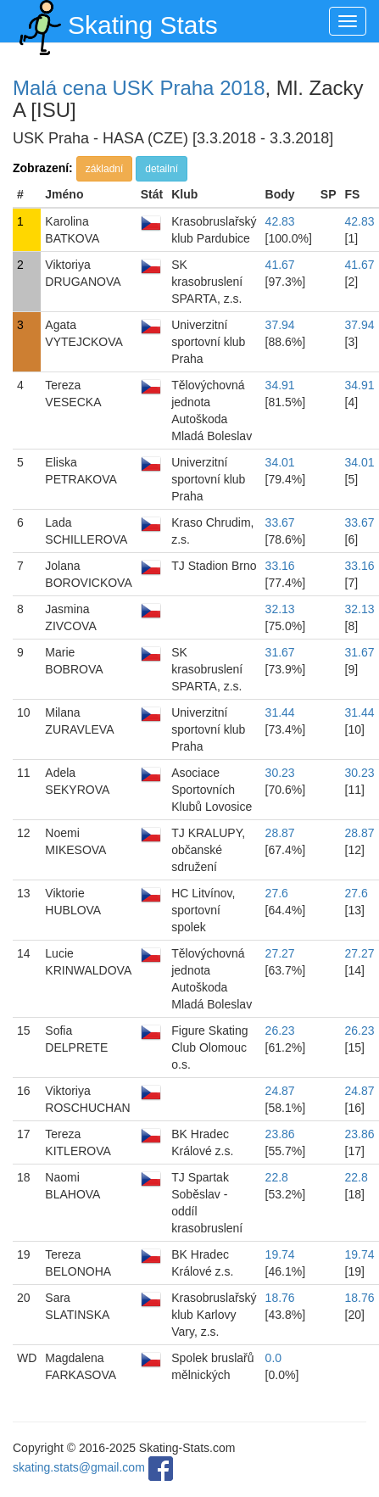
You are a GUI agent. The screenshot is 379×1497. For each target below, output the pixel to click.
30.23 (280, 772)
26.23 (280, 1030)
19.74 (280, 1254)
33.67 (280, 522)
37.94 (280, 325)
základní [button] (105, 169)
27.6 (276, 893)
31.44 (280, 712)
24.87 (280, 1091)
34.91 (280, 385)
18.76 (280, 1297)
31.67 (280, 652)
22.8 (276, 1177)
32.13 (280, 609)
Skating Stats (115, 21)
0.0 (273, 1358)
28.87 (280, 833)
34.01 (280, 462)
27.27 (280, 953)
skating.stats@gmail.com (79, 1467)
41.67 (280, 264)
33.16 (280, 566)
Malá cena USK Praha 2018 (139, 87)
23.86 (280, 1134)
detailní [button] (161, 169)
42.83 (280, 221)
